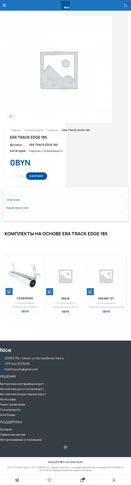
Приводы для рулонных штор (106, 307)
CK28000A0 (25, 298)
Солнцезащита (34, 130)
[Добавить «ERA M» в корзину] (49, 291)
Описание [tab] (13, 200)
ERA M (65, 298)
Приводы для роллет (65, 307)
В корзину (37, 176)
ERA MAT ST (106, 298)
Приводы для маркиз (25, 306)
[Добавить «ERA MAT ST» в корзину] (90, 291)
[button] (22, 384)
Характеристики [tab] (17, 208)
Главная (15, 130)
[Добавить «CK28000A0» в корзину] (9, 291)
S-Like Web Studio (73, 462)
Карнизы (53, 130)
